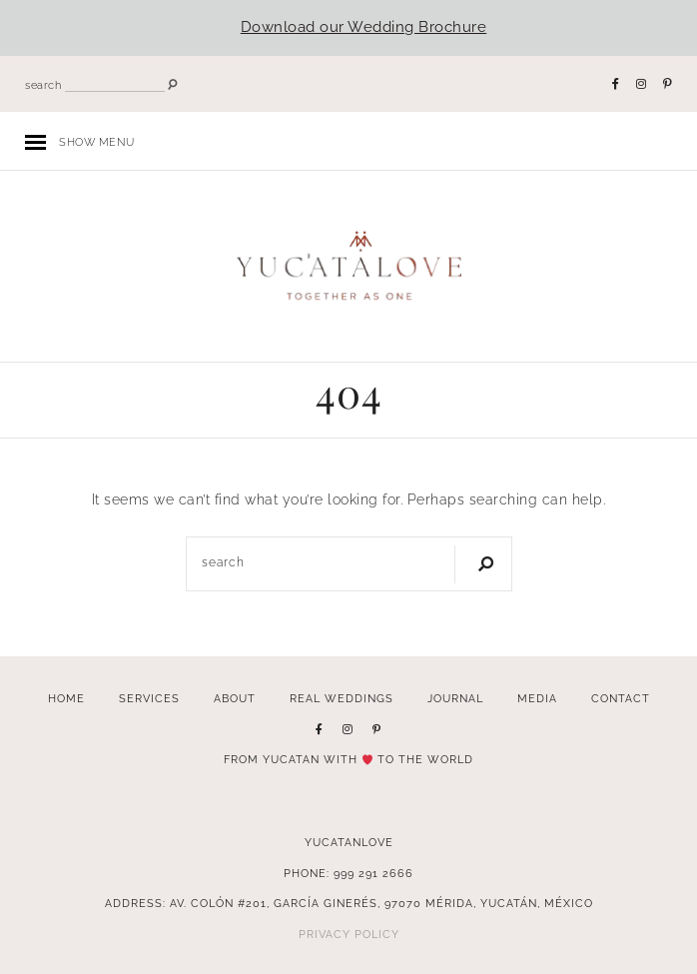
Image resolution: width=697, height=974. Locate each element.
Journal (455, 698)
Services (149, 698)
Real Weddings (341, 698)
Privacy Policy (349, 934)
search (43, 85)
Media (537, 698)
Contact (620, 698)
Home (66, 698)
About (235, 698)
